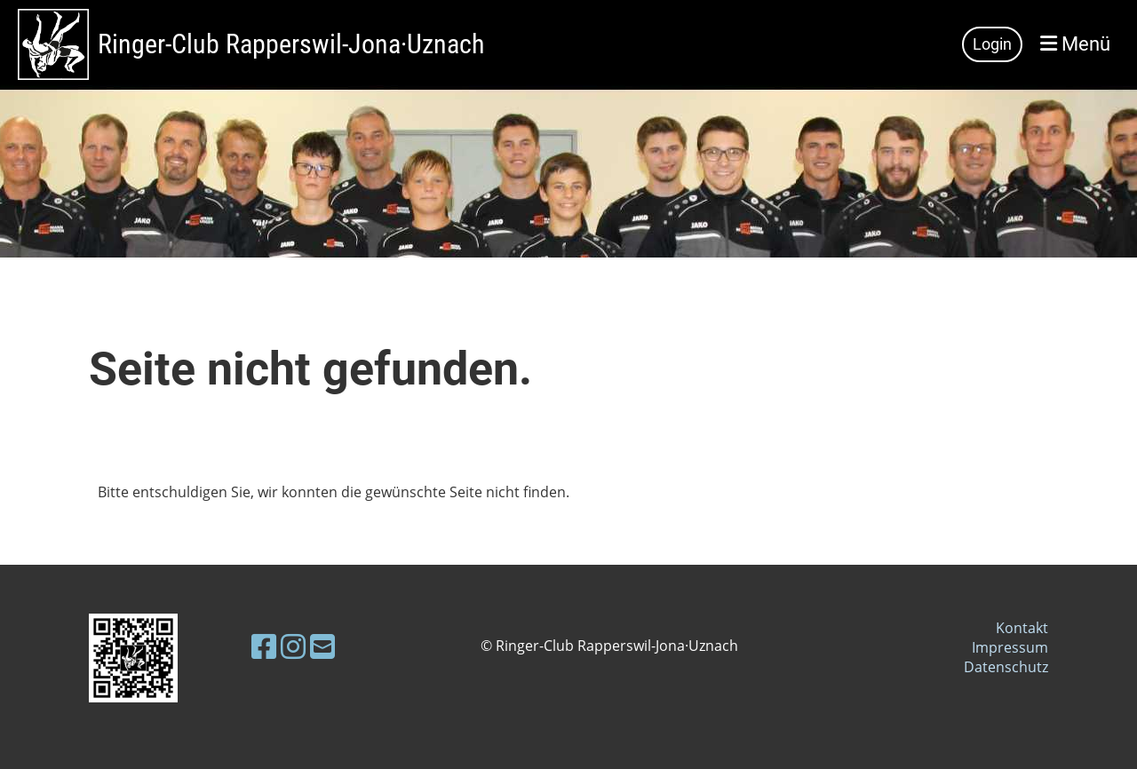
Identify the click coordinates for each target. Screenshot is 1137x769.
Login (992, 44)
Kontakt (1022, 628)
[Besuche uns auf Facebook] (263, 646)
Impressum (1010, 647)
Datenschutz (1006, 667)
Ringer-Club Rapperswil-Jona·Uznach (291, 43)
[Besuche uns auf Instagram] (293, 646)
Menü (1075, 44)
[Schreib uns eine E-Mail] (322, 646)
